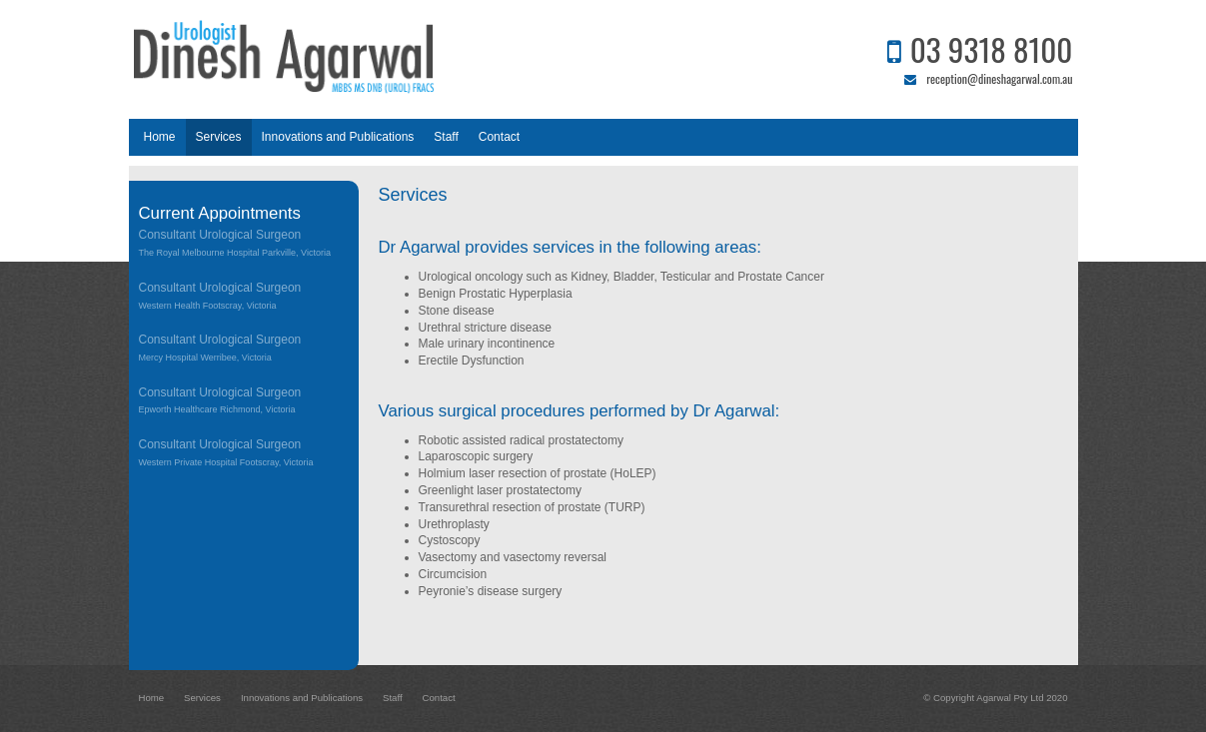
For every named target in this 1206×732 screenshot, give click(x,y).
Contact (439, 697)
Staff (393, 697)
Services (202, 697)
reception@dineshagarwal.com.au (999, 78)
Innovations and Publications (302, 697)
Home (152, 697)
